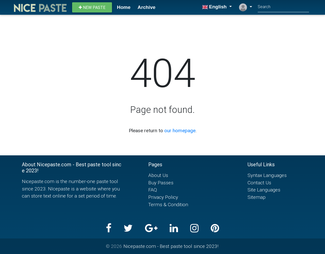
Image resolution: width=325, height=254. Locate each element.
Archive (146, 7)
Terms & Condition (168, 204)
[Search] (283, 7)
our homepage (180, 130)
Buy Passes (160, 183)
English (215, 6)
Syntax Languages (267, 175)
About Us (158, 175)
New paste (92, 7)
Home (124, 7)
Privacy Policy (163, 197)
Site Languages (264, 190)
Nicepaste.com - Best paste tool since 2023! (170, 246)
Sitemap (257, 197)
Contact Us (259, 183)
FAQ (152, 190)
